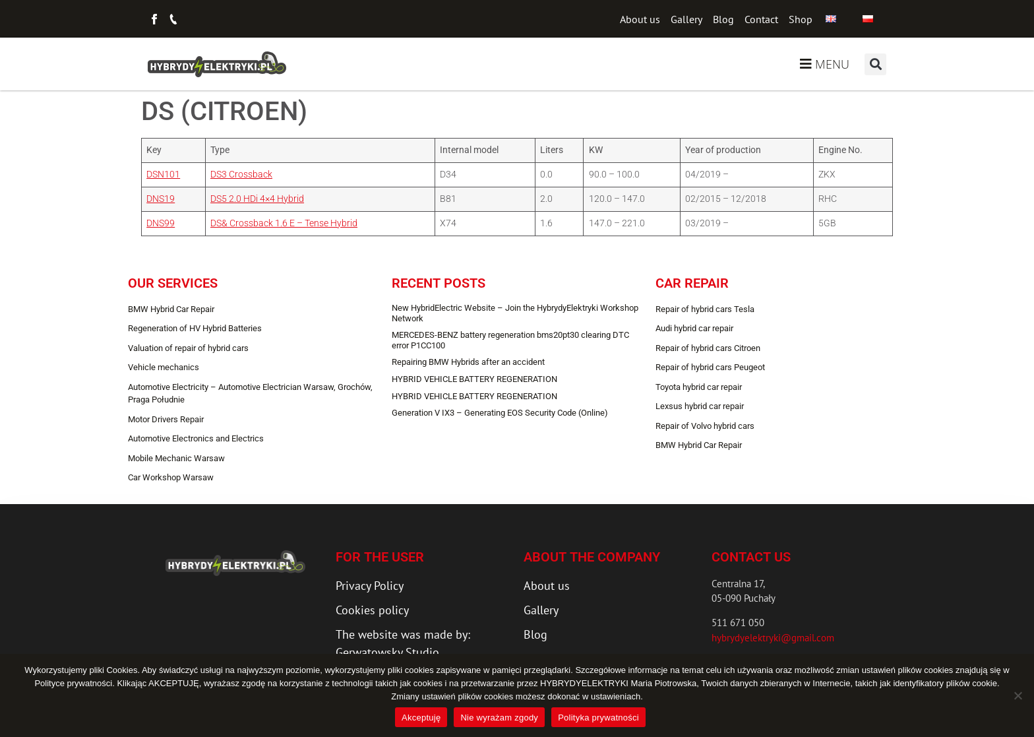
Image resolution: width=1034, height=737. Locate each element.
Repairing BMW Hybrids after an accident (468, 362)
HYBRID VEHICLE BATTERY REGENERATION (474, 379)
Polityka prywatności (598, 717)
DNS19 (160, 199)
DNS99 (160, 223)
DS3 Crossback (241, 174)
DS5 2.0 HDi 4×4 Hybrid (257, 199)
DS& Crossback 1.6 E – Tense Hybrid (283, 223)
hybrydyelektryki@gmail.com (773, 637)
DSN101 (163, 174)
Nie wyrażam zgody (499, 717)
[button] (875, 64)
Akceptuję (421, 717)
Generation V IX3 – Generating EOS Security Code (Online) (500, 413)
